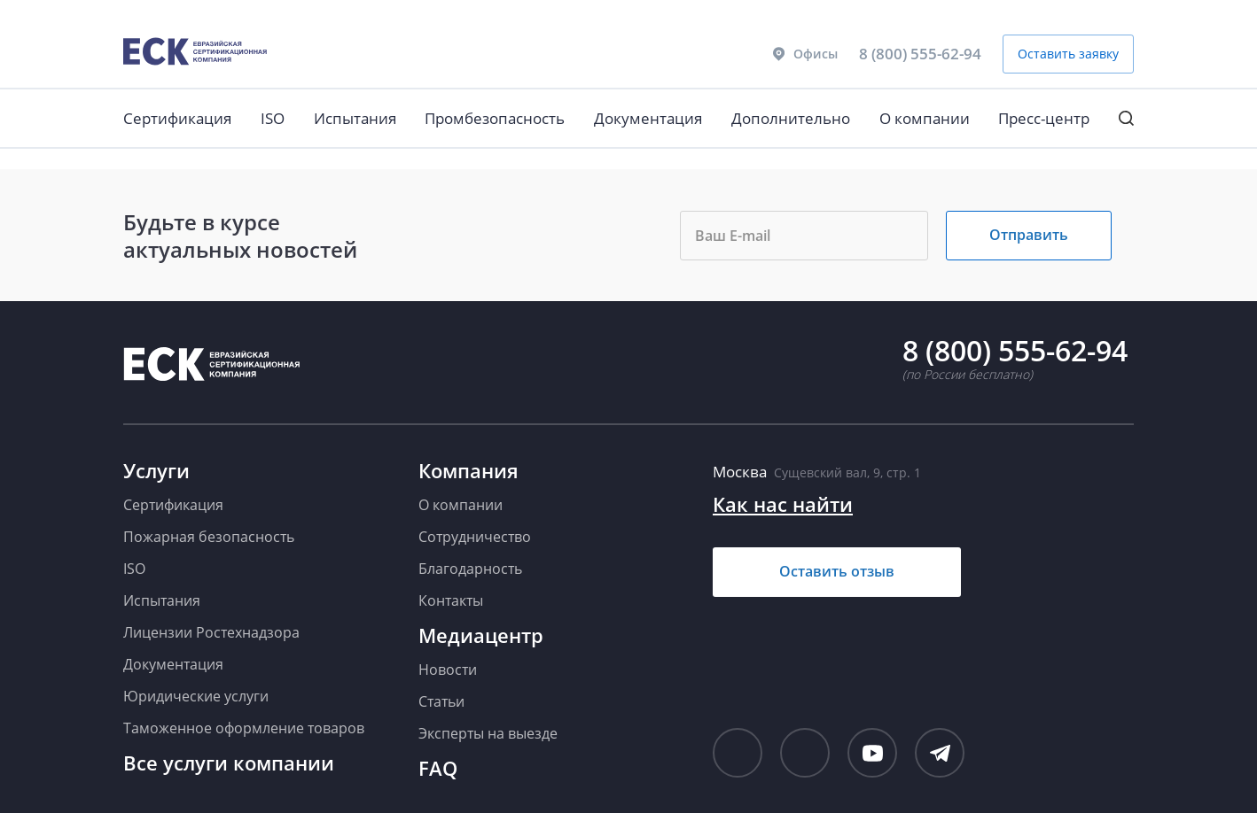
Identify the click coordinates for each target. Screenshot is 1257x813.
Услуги (156, 470)
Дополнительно (790, 118)
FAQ (437, 768)
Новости (447, 669)
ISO (273, 118)
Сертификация (177, 118)
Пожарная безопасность (208, 537)
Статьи (441, 701)
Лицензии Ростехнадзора (211, 632)
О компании (924, 118)
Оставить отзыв (836, 571)
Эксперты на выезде (488, 733)
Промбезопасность (495, 118)
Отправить (1028, 234)
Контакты (450, 600)
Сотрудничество (474, 537)
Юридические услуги (196, 696)
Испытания (355, 118)
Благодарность (470, 568)
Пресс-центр (1043, 118)
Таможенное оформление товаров (243, 728)
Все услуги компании (228, 762)
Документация (648, 118)
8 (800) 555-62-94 (920, 53)
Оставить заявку (1068, 53)
